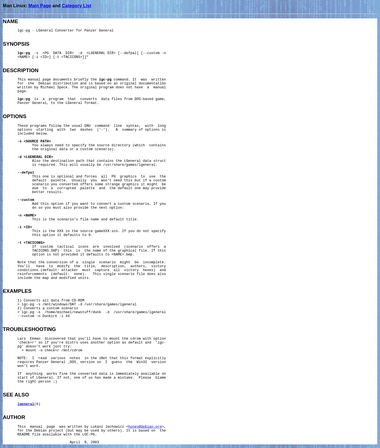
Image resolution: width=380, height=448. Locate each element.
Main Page (39, 5)
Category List (76, 5)
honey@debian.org (145, 427)
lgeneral (26, 404)
